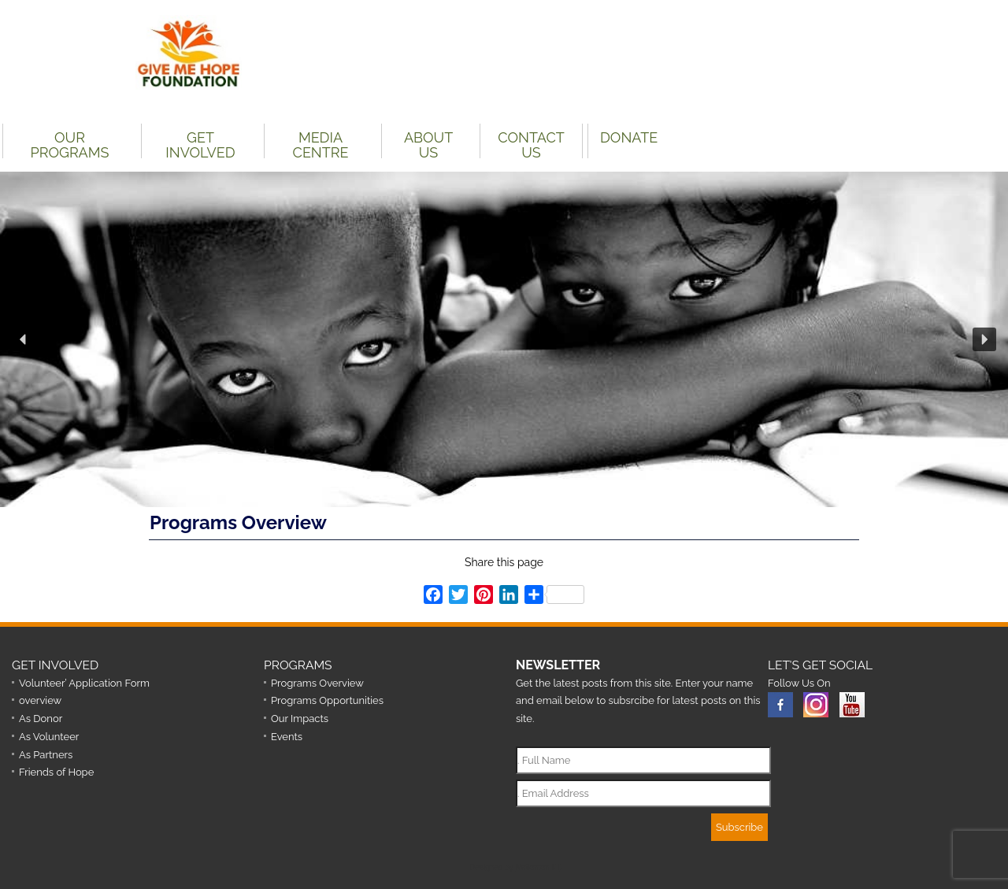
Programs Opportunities (327, 700)
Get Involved (200, 143)
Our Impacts (299, 718)
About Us (428, 143)
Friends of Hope (56, 772)
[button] (23, 339)
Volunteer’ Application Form (84, 683)
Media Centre (321, 143)
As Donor (40, 718)
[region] (504, 339)
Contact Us (531, 143)
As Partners (45, 755)
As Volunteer (49, 737)
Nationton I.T (538, 867)
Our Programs (70, 143)
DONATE (629, 137)
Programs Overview (317, 683)
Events (286, 737)
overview (40, 700)
